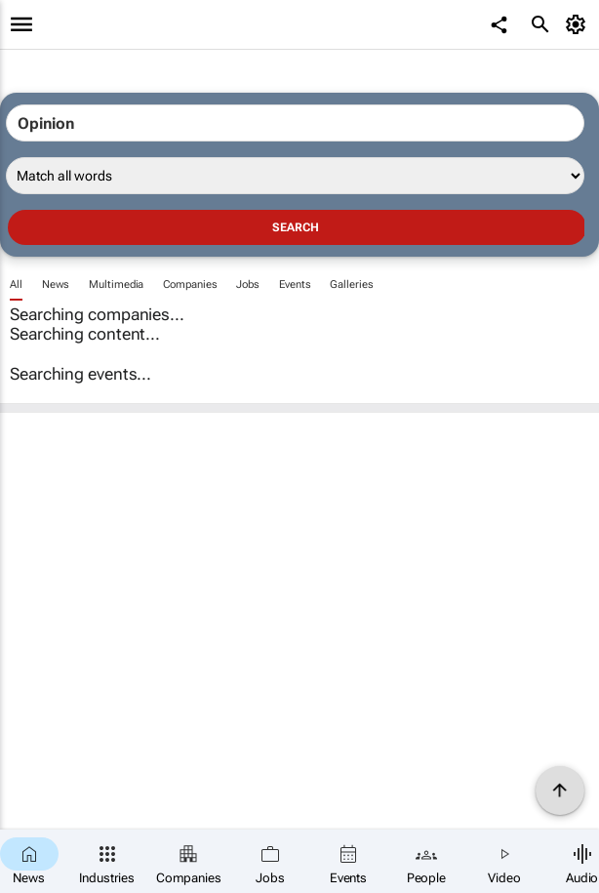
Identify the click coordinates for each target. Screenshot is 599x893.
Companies (190, 284)
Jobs (248, 284)
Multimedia (116, 284)
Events (294, 284)
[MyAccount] (579, 24)
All (16, 284)
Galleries (351, 284)
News (56, 284)
